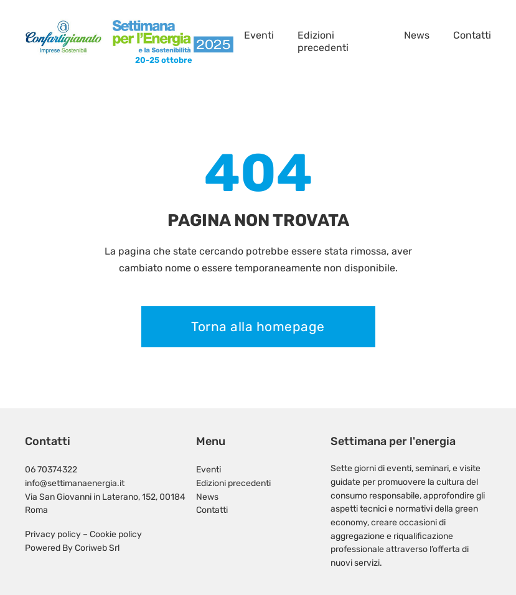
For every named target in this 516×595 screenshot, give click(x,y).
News (416, 35)
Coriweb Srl (97, 547)
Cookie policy (116, 534)
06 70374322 (51, 469)
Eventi (259, 35)
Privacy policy (53, 534)
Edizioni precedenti (323, 41)
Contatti (472, 35)
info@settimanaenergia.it (74, 483)
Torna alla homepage (258, 326)
